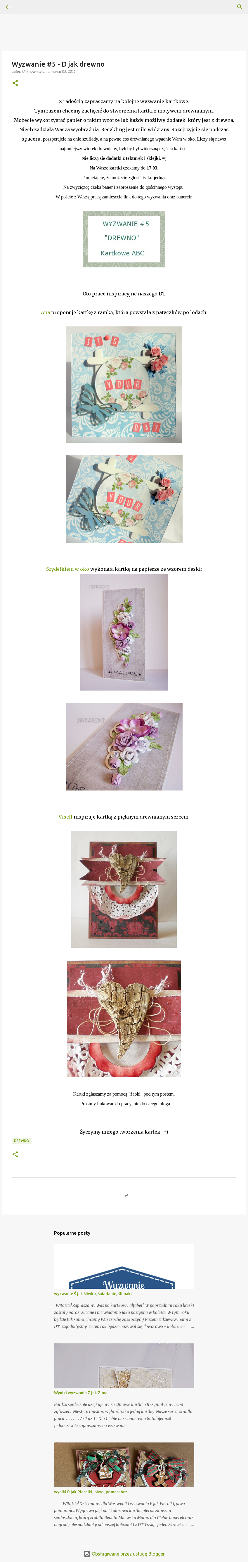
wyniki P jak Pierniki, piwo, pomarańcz (90, 1492)
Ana (45, 312)
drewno (21, 1141)
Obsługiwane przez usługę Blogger (124, 1553)
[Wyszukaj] (24, 7)
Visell (65, 817)
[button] (15, 83)
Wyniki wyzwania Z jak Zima (80, 1392)
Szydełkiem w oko (67, 569)
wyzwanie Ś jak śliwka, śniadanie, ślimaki (93, 1293)
